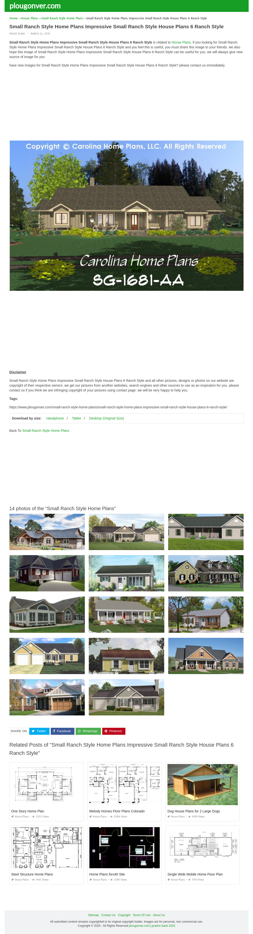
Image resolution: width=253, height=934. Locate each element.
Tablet (76, 418)
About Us (159, 915)
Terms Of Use (142, 915)
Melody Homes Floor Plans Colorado (117, 811)
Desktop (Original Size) (106, 418)
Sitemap (93, 915)
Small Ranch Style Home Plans (45, 431)
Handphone (55, 418)
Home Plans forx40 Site (107, 874)
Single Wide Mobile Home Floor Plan (195, 874)
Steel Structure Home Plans (32, 874)
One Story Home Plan (27, 811)
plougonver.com (35, 5)
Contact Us (108, 915)
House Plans (17, 33)
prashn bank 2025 (163, 925)
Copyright (124, 915)
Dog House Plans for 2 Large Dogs (193, 811)
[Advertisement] (126, 105)
